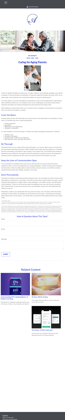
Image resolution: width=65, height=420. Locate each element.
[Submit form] (5, 254)
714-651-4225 (10, 417)
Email (3, 229)
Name (3, 219)
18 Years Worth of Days (40, 297)
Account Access (32, 7)
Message (4, 239)
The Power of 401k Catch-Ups (42, 330)
